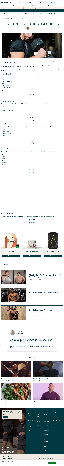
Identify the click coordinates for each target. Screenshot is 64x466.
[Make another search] (32, 16)
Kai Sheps (14, 62)
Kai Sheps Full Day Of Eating (18, 18)
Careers (45, 446)
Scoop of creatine (6, 87)
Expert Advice (50, 5)
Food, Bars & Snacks (33, 5)
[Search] (38, 2)
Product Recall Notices (30, 430)
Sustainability (46, 436)
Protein (17, 5)
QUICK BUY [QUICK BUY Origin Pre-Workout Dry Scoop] (32, 255)
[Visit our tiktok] (8, 452)
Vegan (37, 427)
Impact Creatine (11, 251)
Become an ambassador (46, 433)
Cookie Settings (5, 445)
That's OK (52, 462)
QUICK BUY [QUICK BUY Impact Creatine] (11, 255)
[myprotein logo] (7, 2)
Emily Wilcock (38, 279)
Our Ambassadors (51, 13)
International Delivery (30, 421)
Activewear (38, 419)
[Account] (58, 2)
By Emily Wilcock (34, 28)
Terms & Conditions (47, 427)
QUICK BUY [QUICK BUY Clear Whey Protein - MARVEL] (53, 255)
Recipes (33, 13)
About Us (45, 414)
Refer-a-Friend (56, 415)
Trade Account (46, 430)
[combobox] (47, 2)
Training (25, 13)
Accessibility (46, 441)
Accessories (40, 5)
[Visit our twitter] (13, 452)
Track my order (30, 424)
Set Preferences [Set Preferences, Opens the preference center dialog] (45, 462)
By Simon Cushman (10, 380)
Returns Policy (30, 417)
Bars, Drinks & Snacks (38, 422)
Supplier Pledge (46, 439)
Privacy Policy (46, 425)
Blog (5, 18)
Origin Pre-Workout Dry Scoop (32, 251)
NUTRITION (21, 2)
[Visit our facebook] (5, 452)
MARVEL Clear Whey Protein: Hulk (9, 110)
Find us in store (46, 416)
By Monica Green (41, 380)
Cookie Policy (46, 443)
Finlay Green (37, 297)
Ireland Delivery (31, 426)
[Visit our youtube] (10, 452)
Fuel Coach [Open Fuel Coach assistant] (53, 2)
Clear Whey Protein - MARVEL (53, 251)
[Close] (62, 463)
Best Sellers (13, 5)
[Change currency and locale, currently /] (13, 447)
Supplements (22, 5)
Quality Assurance (47, 419)
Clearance (45, 5)
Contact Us (30, 415)
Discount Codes (56, 418)
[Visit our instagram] (3, 452)
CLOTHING (29, 2)
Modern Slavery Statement (46, 422)
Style (41, 13)
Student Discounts (56, 420)
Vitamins (27, 5)
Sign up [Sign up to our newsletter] (5, 417)
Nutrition (16, 13)
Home (3, 18)
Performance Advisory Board (48, 449)
